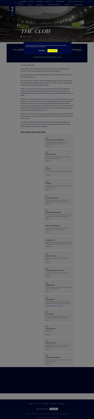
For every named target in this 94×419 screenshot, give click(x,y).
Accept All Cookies (52, 50)
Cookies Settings (41, 50)
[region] (47, 48)
